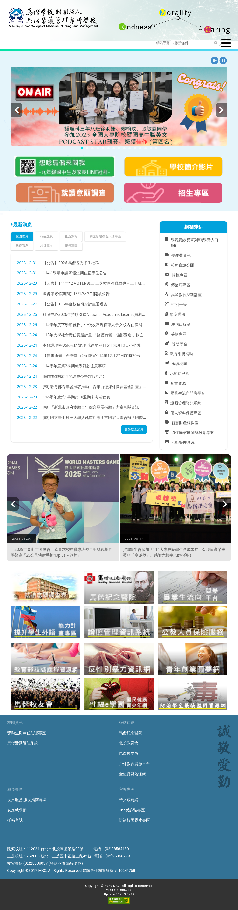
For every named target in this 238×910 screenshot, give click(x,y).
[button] (214, 60)
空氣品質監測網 (132, 774)
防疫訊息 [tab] (22, 245)
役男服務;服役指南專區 (27, 799)
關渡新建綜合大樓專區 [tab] (105, 236)
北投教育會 (128, 743)
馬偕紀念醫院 (130, 733)
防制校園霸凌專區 (134, 820)
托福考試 (15, 820)
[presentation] (16, 110)
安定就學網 (17, 810)
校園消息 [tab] (22, 236)
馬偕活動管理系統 (22, 743)
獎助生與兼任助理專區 (26, 733)
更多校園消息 (134, 429)
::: (1, 213)
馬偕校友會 (128, 753)
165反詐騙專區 (132, 810)
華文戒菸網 (128, 799)
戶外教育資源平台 (134, 764)
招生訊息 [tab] (46, 236)
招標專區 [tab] (71, 245)
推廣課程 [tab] (71, 236)
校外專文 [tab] (46, 245)
